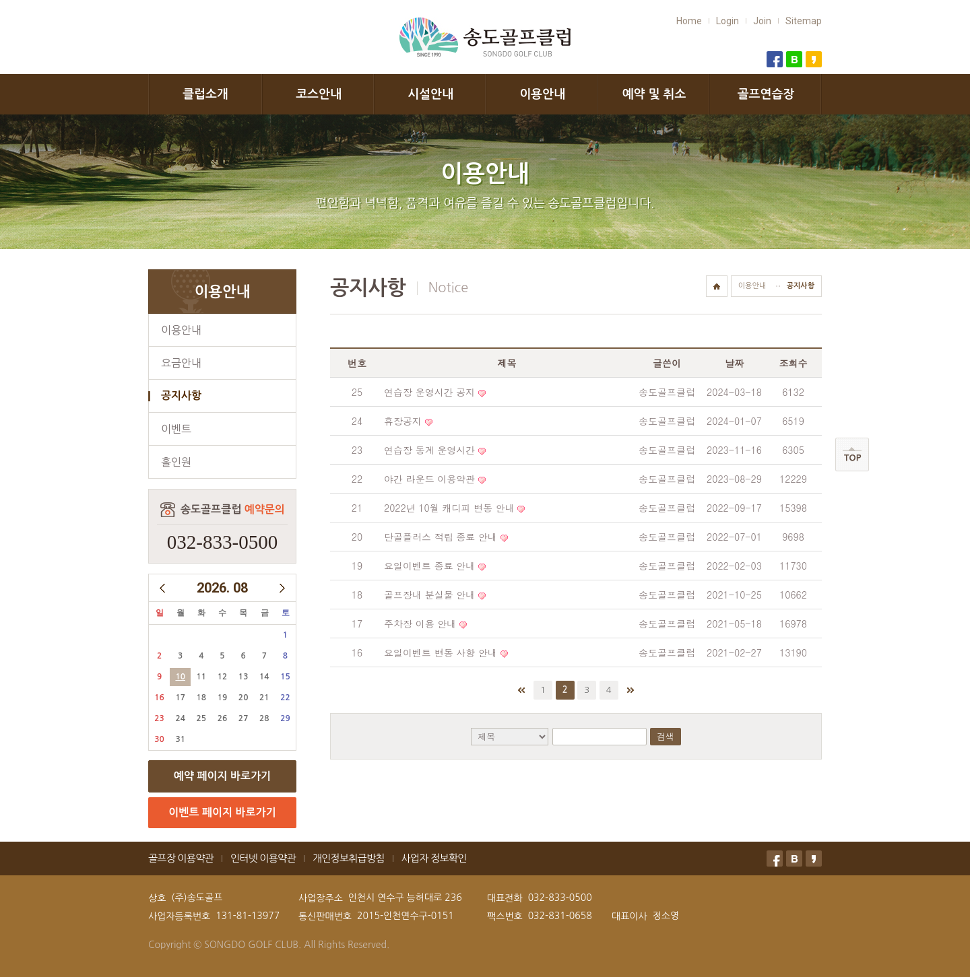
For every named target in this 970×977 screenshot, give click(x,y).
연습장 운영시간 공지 (429, 392)
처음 (521, 690)
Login (727, 20)
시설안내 (430, 94)
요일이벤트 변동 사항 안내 (440, 652)
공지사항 (181, 396)
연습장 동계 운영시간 (429, 450)
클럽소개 (205, 94)
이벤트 (176, 429)
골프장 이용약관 (181, 858)
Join (762, 20)
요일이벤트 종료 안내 (429, 565)
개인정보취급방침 (349, 858)
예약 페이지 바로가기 (222, 776)
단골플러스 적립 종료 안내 (440, 536)
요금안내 (181, 363)
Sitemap (803, 20)
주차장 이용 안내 (420, 623)
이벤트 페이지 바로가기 (222, 812)
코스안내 (319, 94)
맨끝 (630, 690)
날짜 (734, 363)
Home (689, 20)
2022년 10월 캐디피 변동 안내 (449, 507)
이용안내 (542, 94)
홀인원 (176, 462)
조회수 (793, 363)
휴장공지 (403, 421)
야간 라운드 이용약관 (429, 478)
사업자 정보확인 (434, 858)
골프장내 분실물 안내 (429, 594)
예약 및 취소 (654, 94)
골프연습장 (766, 94)
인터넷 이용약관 (263, 858)
